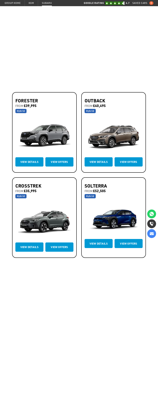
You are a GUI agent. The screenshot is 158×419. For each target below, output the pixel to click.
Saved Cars (142, 3)
